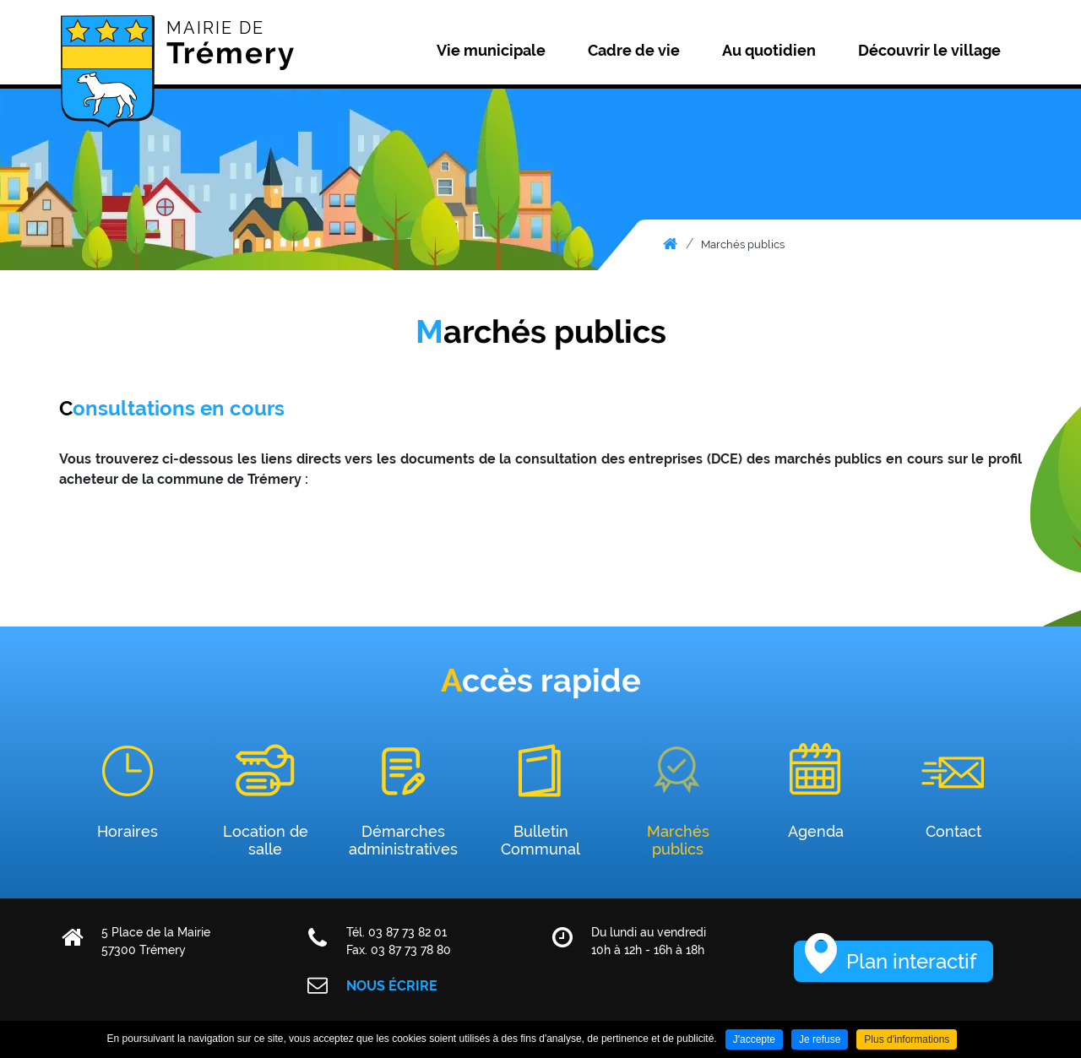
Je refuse (819, 1039)
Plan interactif (911, 961)
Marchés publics (743, 244)
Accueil (670, 244)
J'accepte (754, 1039)
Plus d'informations (906, 1039)
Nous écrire (391, 986)
